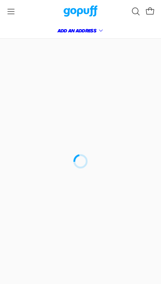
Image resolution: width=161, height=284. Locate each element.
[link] (81, 12)
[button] (150, 11)
